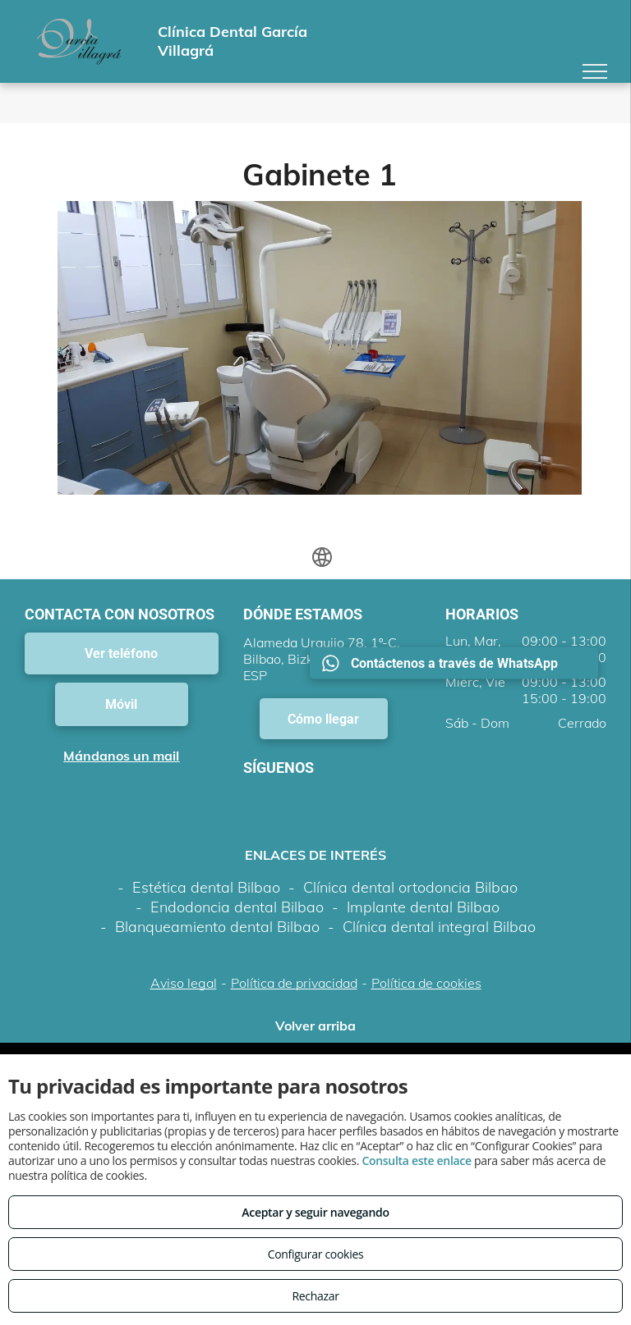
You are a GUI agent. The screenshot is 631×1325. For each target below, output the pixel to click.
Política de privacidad (294, 983)
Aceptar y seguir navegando (315, 1212)
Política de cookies (426, 983)
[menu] (594, 71)
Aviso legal (183, 983)
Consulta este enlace (416, 1160)
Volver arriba (315, 1025)
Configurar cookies (316, 1254)
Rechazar (315, 1296)
